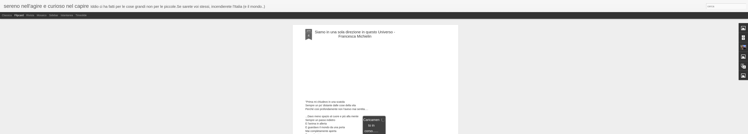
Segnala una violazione (412, 132)
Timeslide (81, 15)
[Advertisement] (425, 67)
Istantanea (67, 15)
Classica (7, 15)
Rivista (30, 15)
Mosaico (41, 15)
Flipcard (19, 15)
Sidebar (53, 15)
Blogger (397, 132)
